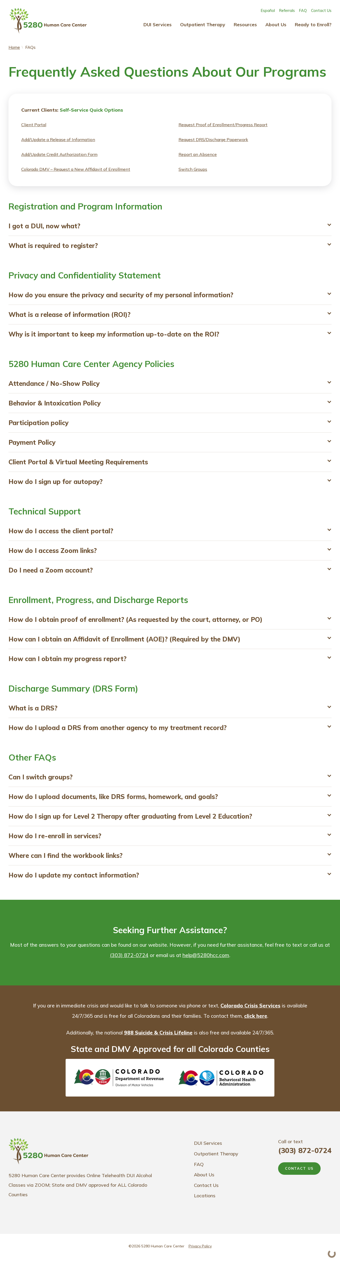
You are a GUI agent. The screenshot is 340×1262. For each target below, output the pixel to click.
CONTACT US (299, 1172)
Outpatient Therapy (202, 25)
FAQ (303, 10)
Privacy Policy (200, 1250)
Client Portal (33, 125)
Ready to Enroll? (313, 25)
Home (14, 47)
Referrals (287, 10)
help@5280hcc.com (209, 958)
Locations (204, 1200)
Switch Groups (192, 169)
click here (268, 1019)
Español (268, 10)
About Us (275, 25)
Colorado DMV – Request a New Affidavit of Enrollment (75, 169)
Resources (245, 25)
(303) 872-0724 (132, 958)
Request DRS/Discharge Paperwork (213, 140)
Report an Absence (197, 155)
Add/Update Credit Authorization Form (59, 155)
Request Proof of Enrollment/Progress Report (222, 125)
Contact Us (321, 10)
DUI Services (157, 25)
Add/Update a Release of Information (58, 140)
